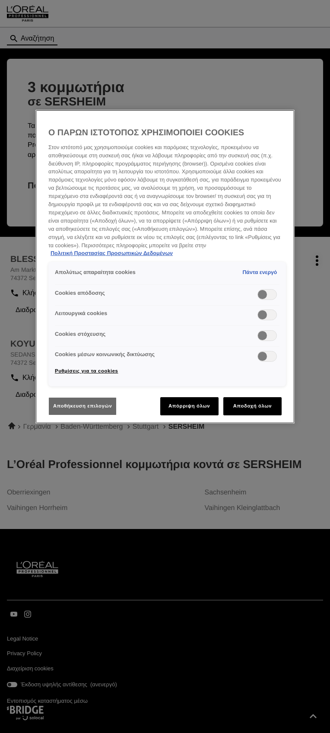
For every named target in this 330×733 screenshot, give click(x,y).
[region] (165, 267)
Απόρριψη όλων (189, 405)
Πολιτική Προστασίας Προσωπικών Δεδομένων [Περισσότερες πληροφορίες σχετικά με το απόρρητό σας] (112, 253)
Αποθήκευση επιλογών (82, 405)
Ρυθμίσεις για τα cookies (86, 370)
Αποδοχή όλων (252, 405)
